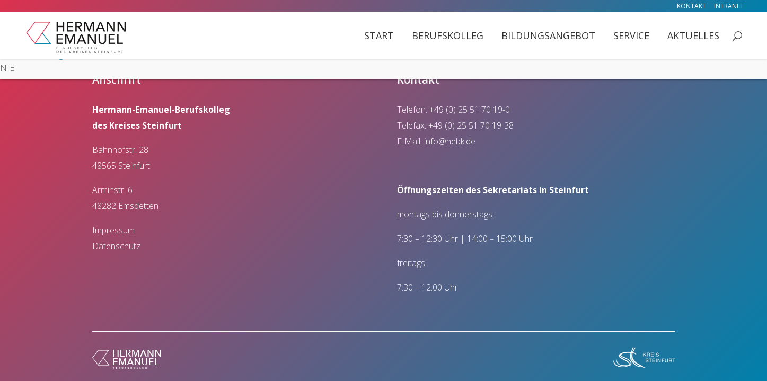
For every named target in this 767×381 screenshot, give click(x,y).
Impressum (113, 230)
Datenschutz (116, 246)
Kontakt (691, 6)
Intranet (729, 6)
